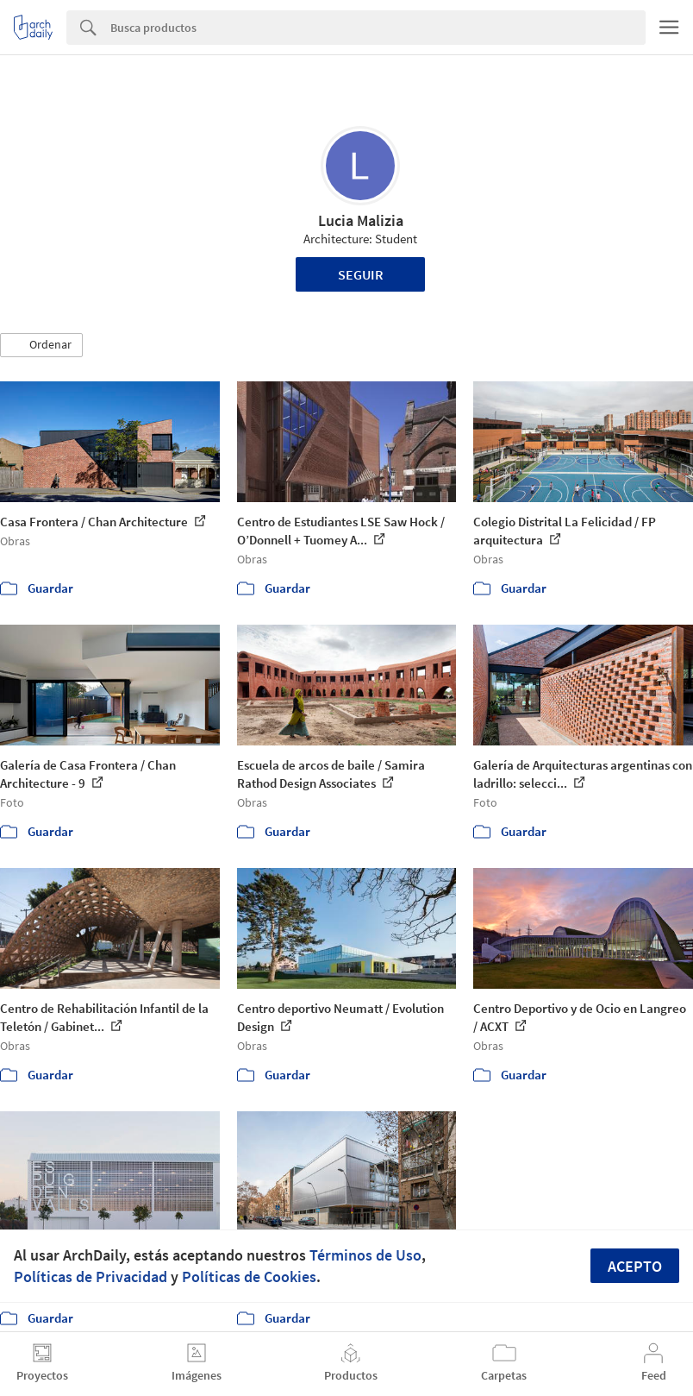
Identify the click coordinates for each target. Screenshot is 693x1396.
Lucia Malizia (360, 220)
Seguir (361, 274)
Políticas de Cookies (249, 1276)
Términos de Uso (365, 1255)
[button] (41, 345)
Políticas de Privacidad (90, 1276)
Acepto (635, 1266)
